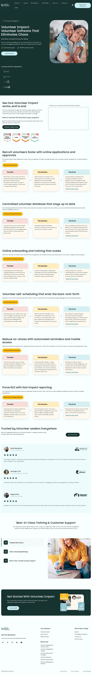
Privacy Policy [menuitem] (63, 671)
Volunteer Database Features (12, 214)
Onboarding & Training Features (13, 259)
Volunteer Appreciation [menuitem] (47, 659)
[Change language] (72, 5)
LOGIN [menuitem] (16, 7)
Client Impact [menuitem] (44, 634)
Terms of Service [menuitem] (75, 671)
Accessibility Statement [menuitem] (81, 634)
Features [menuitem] (26, 3)
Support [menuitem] (77, 632)
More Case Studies (72, 434)
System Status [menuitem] (79, 639)
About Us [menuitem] (55, 3)
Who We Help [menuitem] (34, 3)
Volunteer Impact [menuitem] (45, 632)
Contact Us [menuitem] (78, 636)
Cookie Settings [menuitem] (87, 671)
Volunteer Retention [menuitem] (46, 657)
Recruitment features (10, 165)
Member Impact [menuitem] (45, 636)
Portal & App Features (10, 302)
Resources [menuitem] (64, 3)
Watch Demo (9, 53)
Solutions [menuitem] (17, 3)
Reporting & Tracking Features (13, 397)
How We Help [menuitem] (45, 3)
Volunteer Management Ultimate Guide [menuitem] (47, 646)
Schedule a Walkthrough (11, 127)
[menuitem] (3, 642)
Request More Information (82, 5)
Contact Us (13, 608)
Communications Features (12, 350)
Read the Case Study (72, 189)
